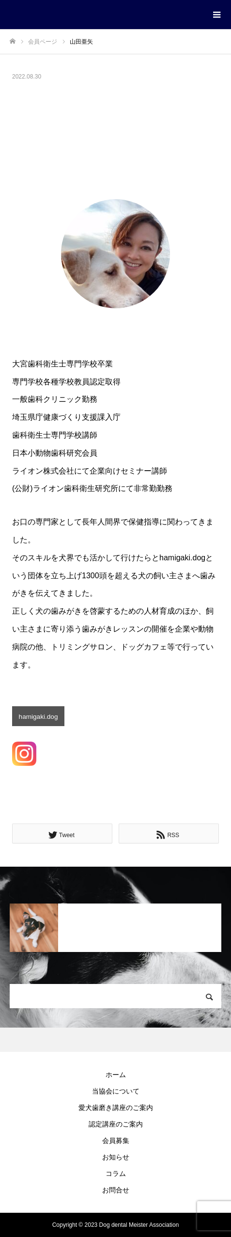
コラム (116, 1173)
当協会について (115, 1091)
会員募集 (115, 1140)
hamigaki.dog (38, 716)
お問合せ (115, 1190)
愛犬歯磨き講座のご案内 (115, 1107)
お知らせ (115, 1157)
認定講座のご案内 (116, 1124)
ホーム (116, 1074)
